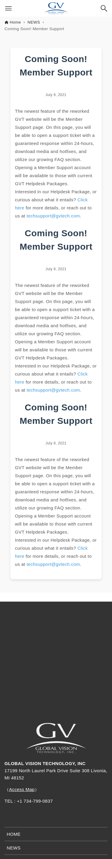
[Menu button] (8, 8)
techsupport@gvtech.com (53, 215)
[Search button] (104, 8)
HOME (14, 834)
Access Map (21, 789)
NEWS (14, 847)
